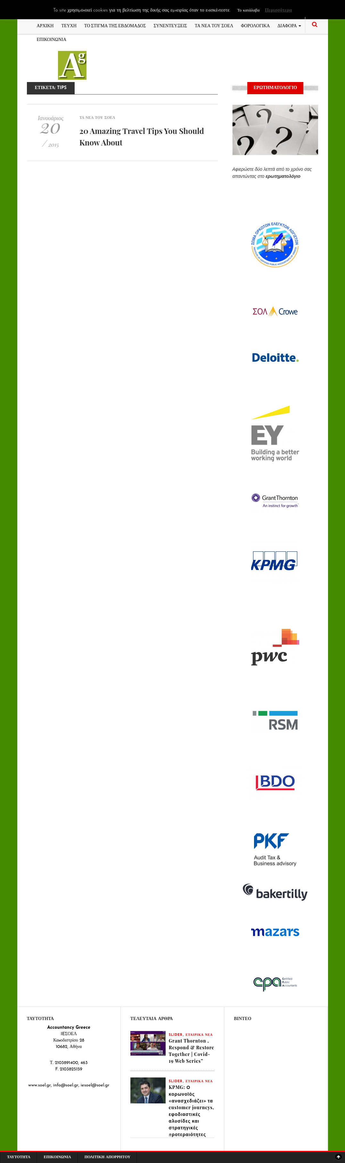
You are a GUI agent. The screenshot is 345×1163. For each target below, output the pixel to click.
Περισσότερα (278, 10)
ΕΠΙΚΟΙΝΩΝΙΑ (52, 39)
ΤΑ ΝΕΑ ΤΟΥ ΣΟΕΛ (214, 25)
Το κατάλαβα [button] (248, 10)
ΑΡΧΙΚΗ (45, 25)
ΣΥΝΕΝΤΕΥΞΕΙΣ (170, 25)
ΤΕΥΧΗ (68, 25)
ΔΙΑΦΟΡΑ (289, 25)
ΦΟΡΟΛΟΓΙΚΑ (255, 25)
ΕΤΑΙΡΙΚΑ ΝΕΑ (199, 1035)
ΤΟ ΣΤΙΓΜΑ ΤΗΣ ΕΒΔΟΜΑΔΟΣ (115, 25)
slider (176, 1035)
